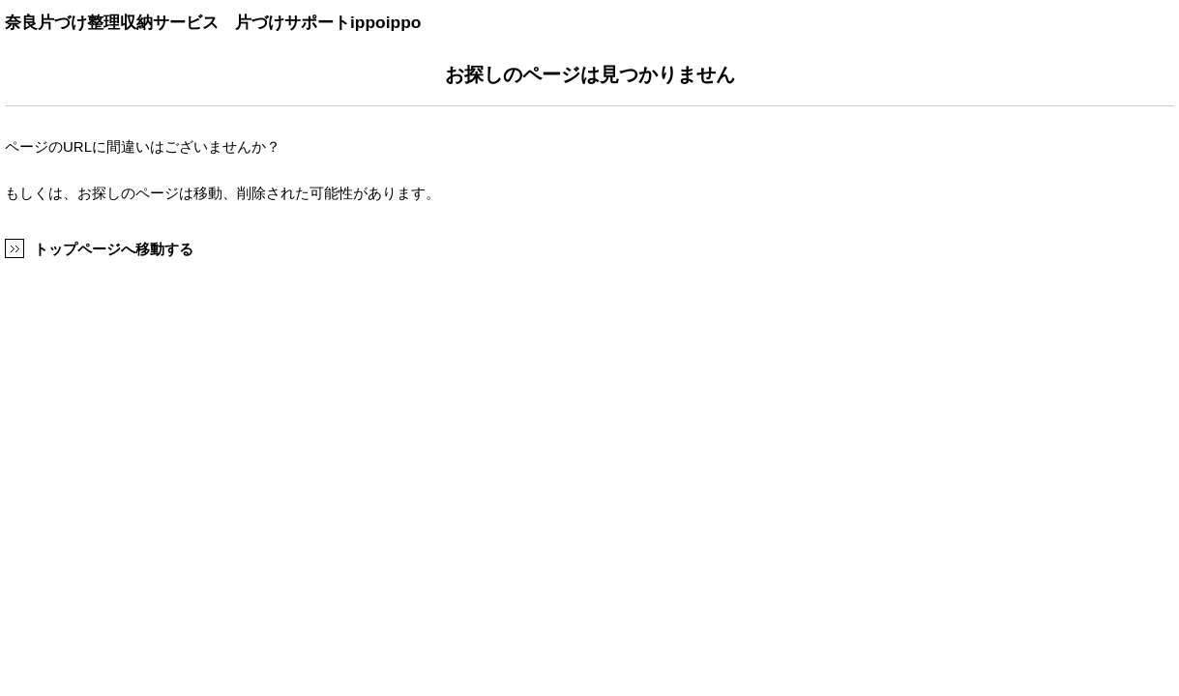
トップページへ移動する (113, 249)
